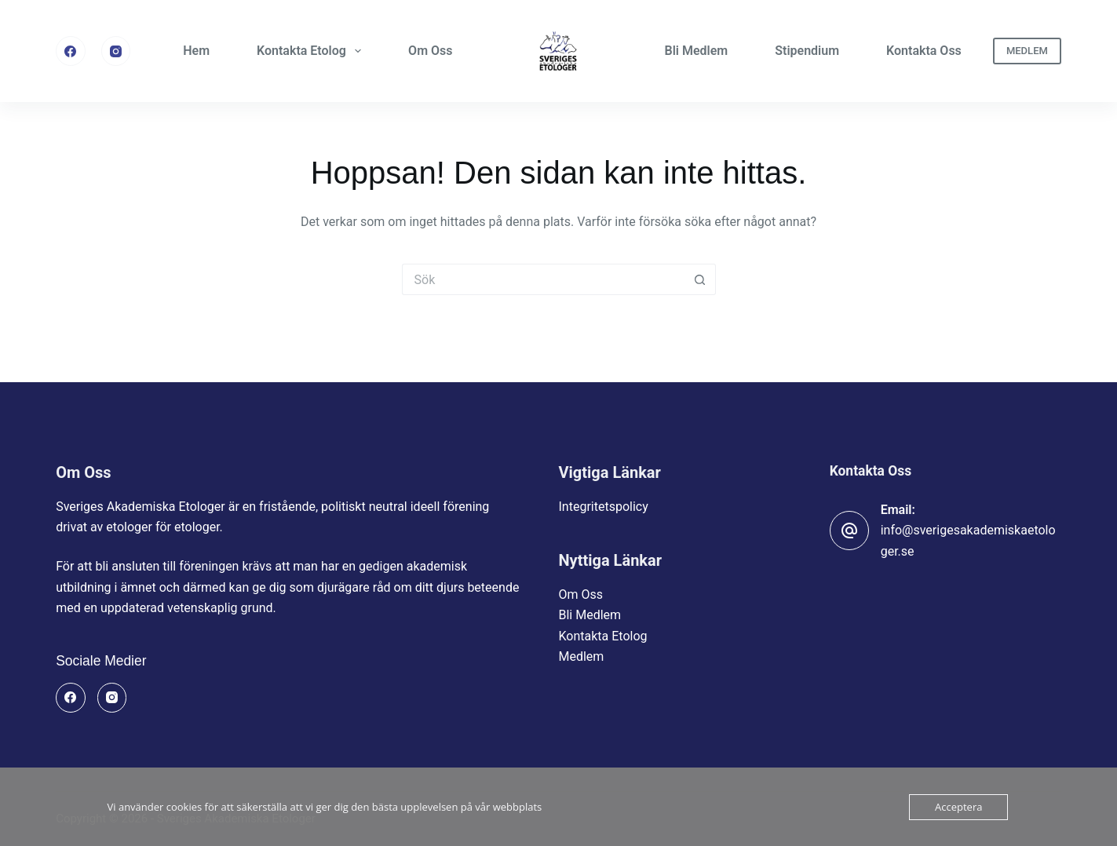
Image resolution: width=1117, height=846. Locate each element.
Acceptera (958, 807)
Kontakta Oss (924, 50)
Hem (196, 50)
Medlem (581, 656)
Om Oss (430, 50)
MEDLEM (1027, 51)
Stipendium (807, 50)
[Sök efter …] (543, 279)
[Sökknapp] (700, 279)
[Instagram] (116, 51)
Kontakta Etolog (312, 51)
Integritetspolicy (603, 506)
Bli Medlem (696, 50)
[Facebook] (71, 51)
